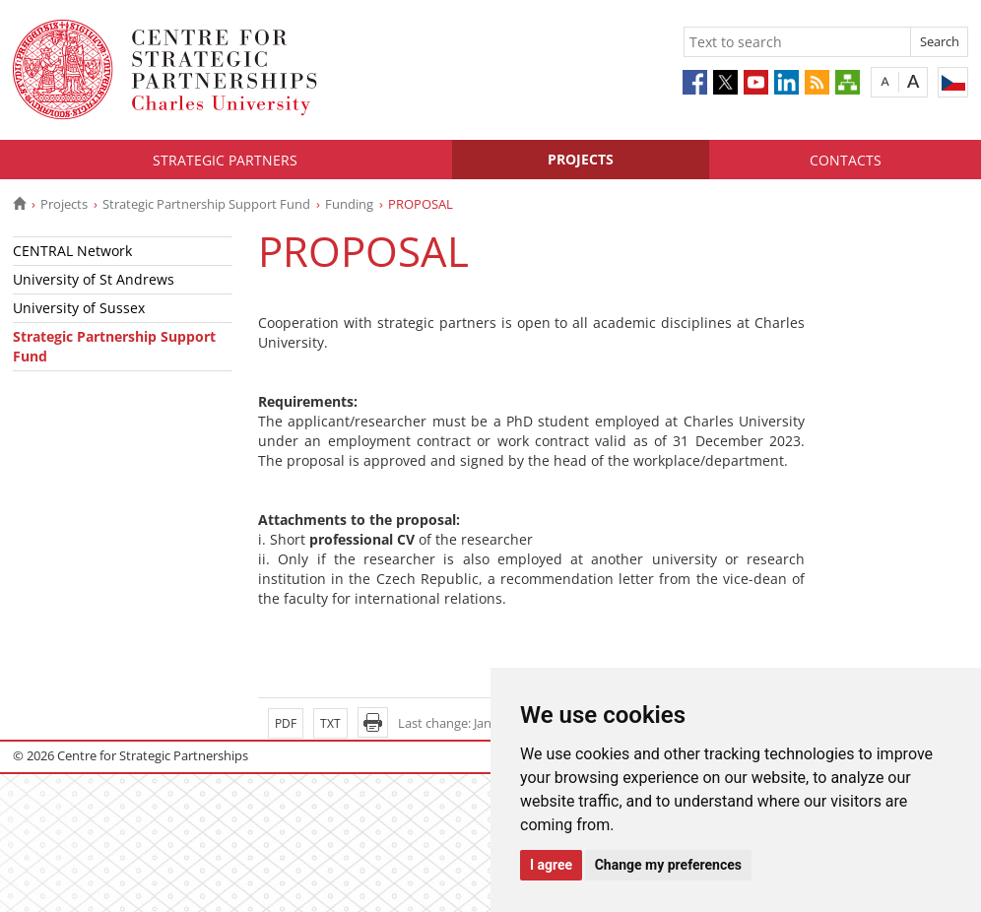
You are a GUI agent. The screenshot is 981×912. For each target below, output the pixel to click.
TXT (330, 723)
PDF (285, 723)
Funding (349, 204)
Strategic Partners (225, 160)
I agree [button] (551, 865)
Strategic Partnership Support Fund (206, 204)
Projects (581, 159)
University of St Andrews (93, 279)
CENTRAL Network (72, 250)
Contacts (846, 160)
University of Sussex (79, 307)
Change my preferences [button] (668, 865)
